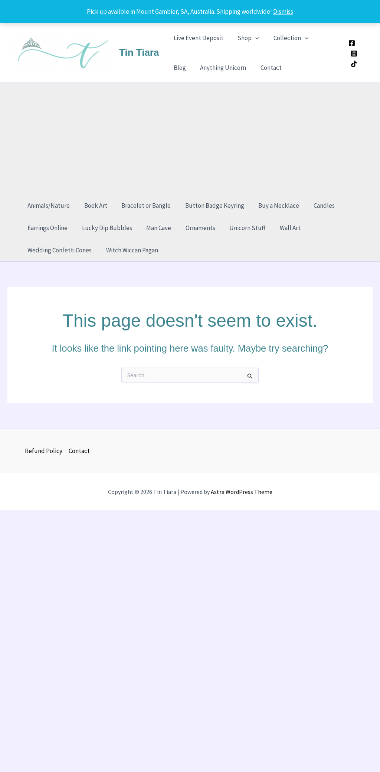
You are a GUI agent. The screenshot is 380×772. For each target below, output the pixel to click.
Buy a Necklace (271, 205)
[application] (252, 38)
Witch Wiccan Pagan (129, 250)
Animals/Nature (48, 205)
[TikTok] (353, 64)
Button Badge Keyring (208, 205)
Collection (286, 38)
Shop (245, 38)
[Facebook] (351, 43)
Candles (314, 205)
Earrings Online (47, 228)
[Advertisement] (193, 139)
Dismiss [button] (283, 11)
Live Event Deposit (197, 38)
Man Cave (154, 228)
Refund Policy (43, 451)
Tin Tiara (139, 52)
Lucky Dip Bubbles (104, 228)
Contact (241, 68)
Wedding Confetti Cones (59, 250)
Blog (323, 38)
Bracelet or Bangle (142, 205)
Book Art (93, 205)
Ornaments (194, 228)
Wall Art (281, 228)
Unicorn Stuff (240, 228)
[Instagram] (353, 53)
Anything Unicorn (196, 68)
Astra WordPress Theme (241, 491)
